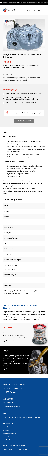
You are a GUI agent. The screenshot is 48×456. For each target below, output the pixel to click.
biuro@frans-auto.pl (11, 407)
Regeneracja (27, 417)
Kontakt (37, 417)
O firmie (18, 417)
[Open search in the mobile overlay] (29, 10)
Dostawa (6, 430)
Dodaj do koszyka (24, 121)
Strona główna (8, 417)
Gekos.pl (27, 449)
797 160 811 (8, 403)
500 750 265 (9, 399)
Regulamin (6, 439)
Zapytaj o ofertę (9, 341)
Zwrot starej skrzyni (10, 90)
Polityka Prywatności (9, 449)
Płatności (6, 427)
